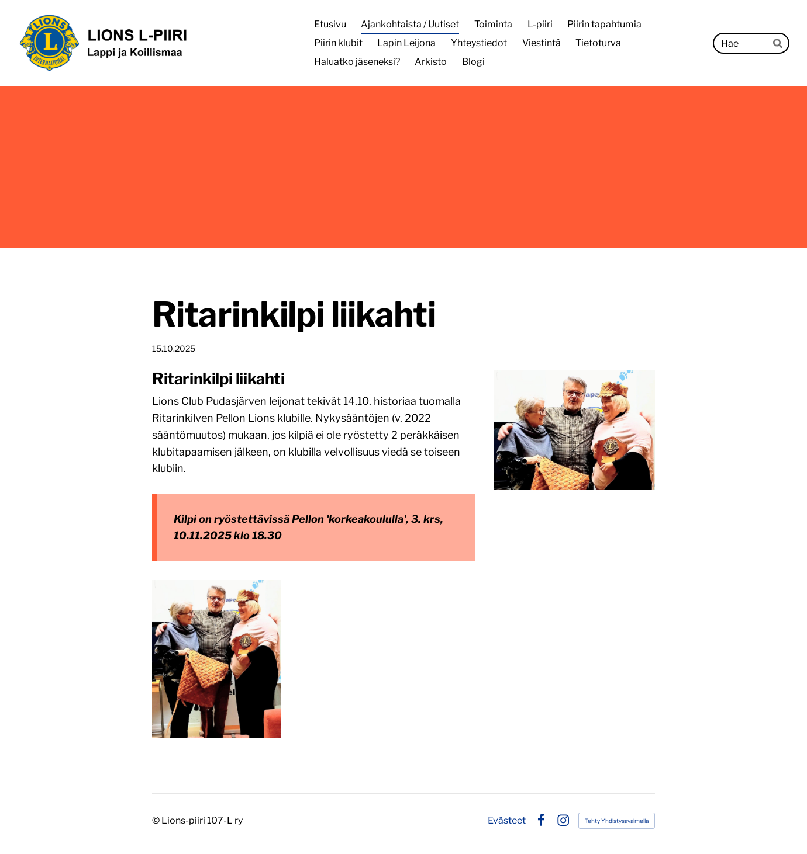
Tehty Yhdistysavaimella (617, 820)
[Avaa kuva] (216, 659)
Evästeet (507, 820)
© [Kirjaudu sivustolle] (156, 820)
